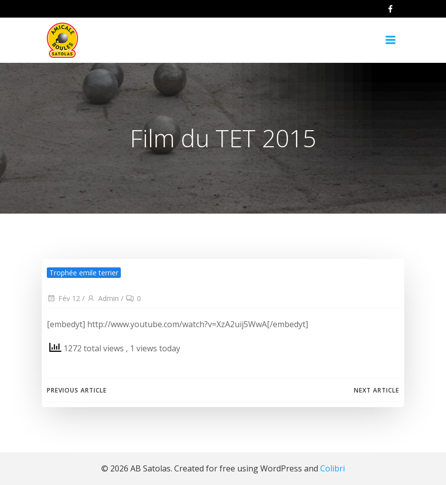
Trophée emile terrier (83, 272)
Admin (103, 298)
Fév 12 (63, 298)
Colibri (332, 468)
